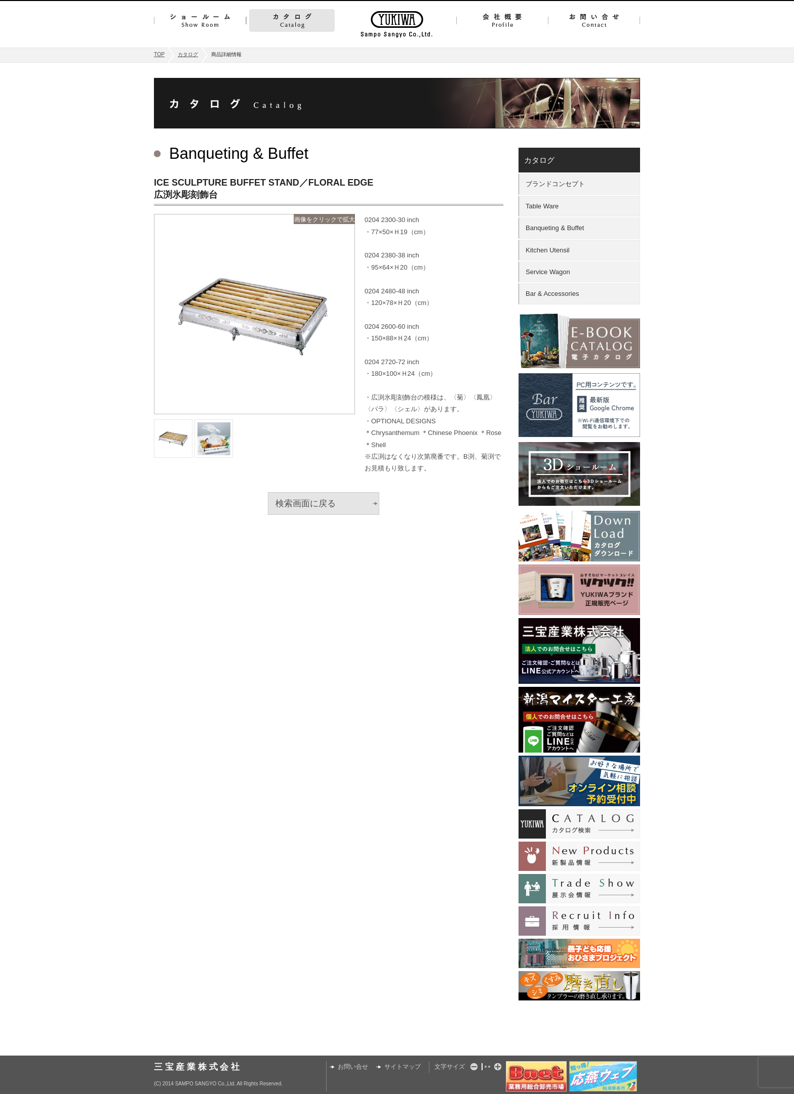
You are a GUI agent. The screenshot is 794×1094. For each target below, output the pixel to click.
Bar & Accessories (552, 293)
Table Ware (542, 206)
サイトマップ (402, 1066)
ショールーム (200, 20)
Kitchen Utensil (548, 250)
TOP (159, 54)
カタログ (292, 20)
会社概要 (502, 20)
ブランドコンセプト (555, 184)
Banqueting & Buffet (555, 228)
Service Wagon (548, 272)
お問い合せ (594, 20)
